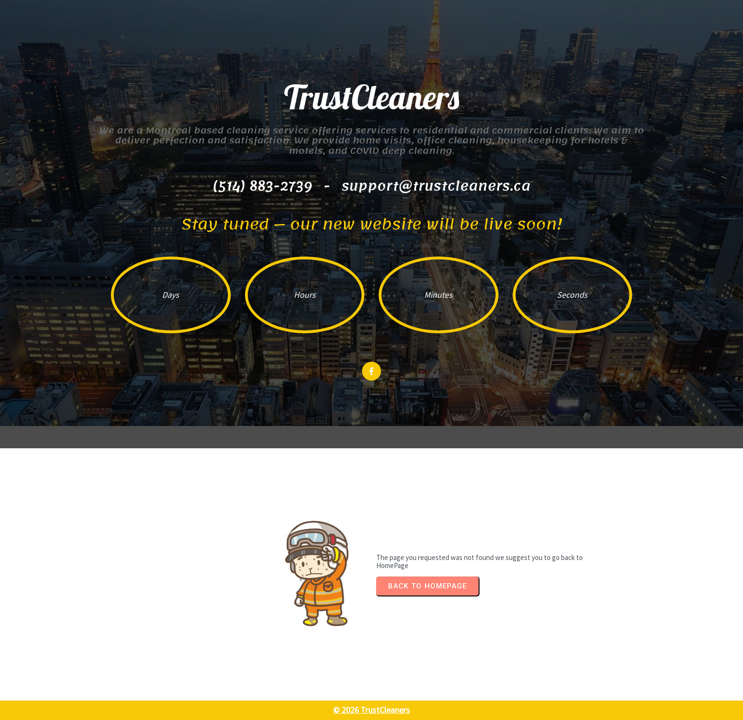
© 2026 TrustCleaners (371, 709)
